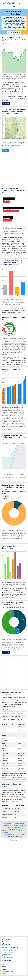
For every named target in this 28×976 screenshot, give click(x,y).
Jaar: (3, 496)
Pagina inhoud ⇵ (14, 32)
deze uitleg (17, 351)
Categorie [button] (5, 710)
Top (21, 836)
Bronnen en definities (8, 963)
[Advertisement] (14, 171)
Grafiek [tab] (5, 44)
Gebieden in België (7, 952)
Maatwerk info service (8, 971)
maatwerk (6, 589)
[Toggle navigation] (14, 6)
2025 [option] (6, 496)
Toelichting (6, 103)
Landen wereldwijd (7, 958)
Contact (4, 973)
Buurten (5, 150)
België (13, 247)
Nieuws (4, 964)
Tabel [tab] (10, 44)
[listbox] (7, 496)
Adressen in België (7, 954)
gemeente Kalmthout (17, 538)
